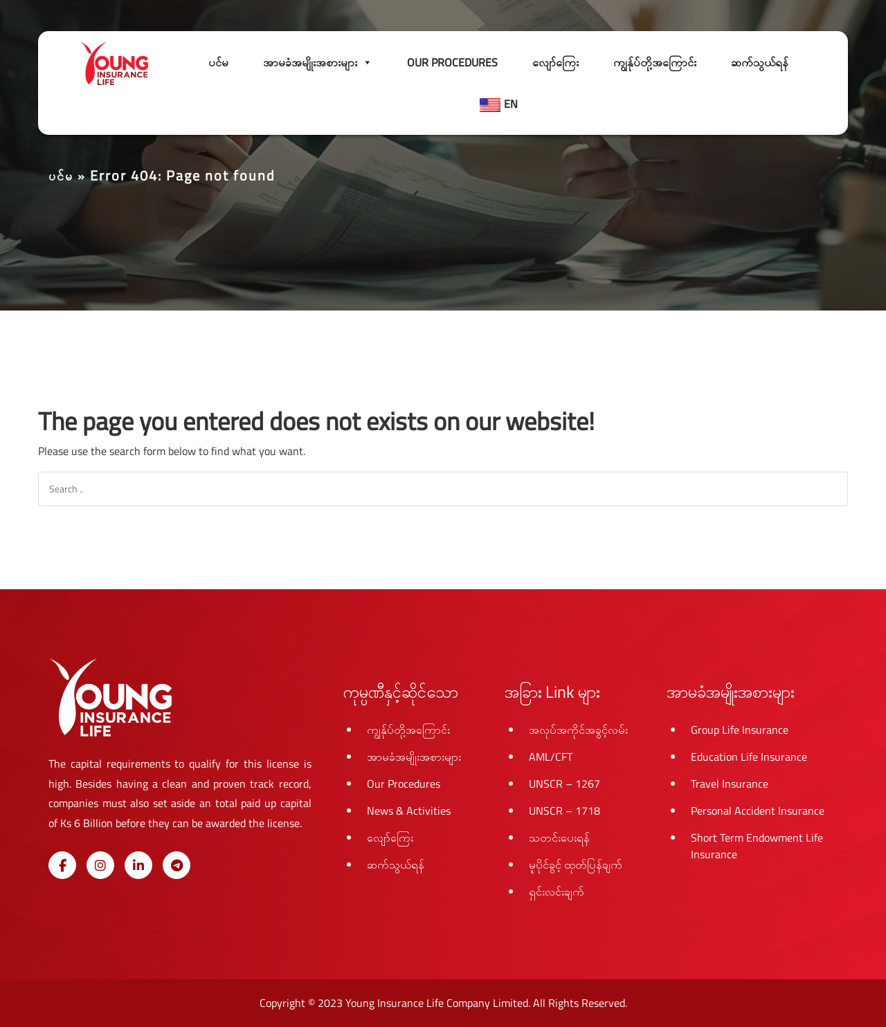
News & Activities (409, 810)
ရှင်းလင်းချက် (556, 891)
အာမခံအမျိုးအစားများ (414, 756)
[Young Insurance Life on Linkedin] (138, 865)
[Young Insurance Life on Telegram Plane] (176, 865)
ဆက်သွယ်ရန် (759, 62)
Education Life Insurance (749, 756)
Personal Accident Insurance (757, 810)
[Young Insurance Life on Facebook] (62, 865)
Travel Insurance (729, 783)
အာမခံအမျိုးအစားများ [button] (317, 62)
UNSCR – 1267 (564, 783)
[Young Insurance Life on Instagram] (100, 865)
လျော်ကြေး (555, 62)
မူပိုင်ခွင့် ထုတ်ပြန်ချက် (575, 864)
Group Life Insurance (739, 729)
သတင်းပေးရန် (559, 837)
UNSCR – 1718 (564, 810)
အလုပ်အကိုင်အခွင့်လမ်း (578, 729)
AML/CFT (550, 756)
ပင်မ (218, 62)
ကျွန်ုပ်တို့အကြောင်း (654, 62)
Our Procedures (452, 62)
